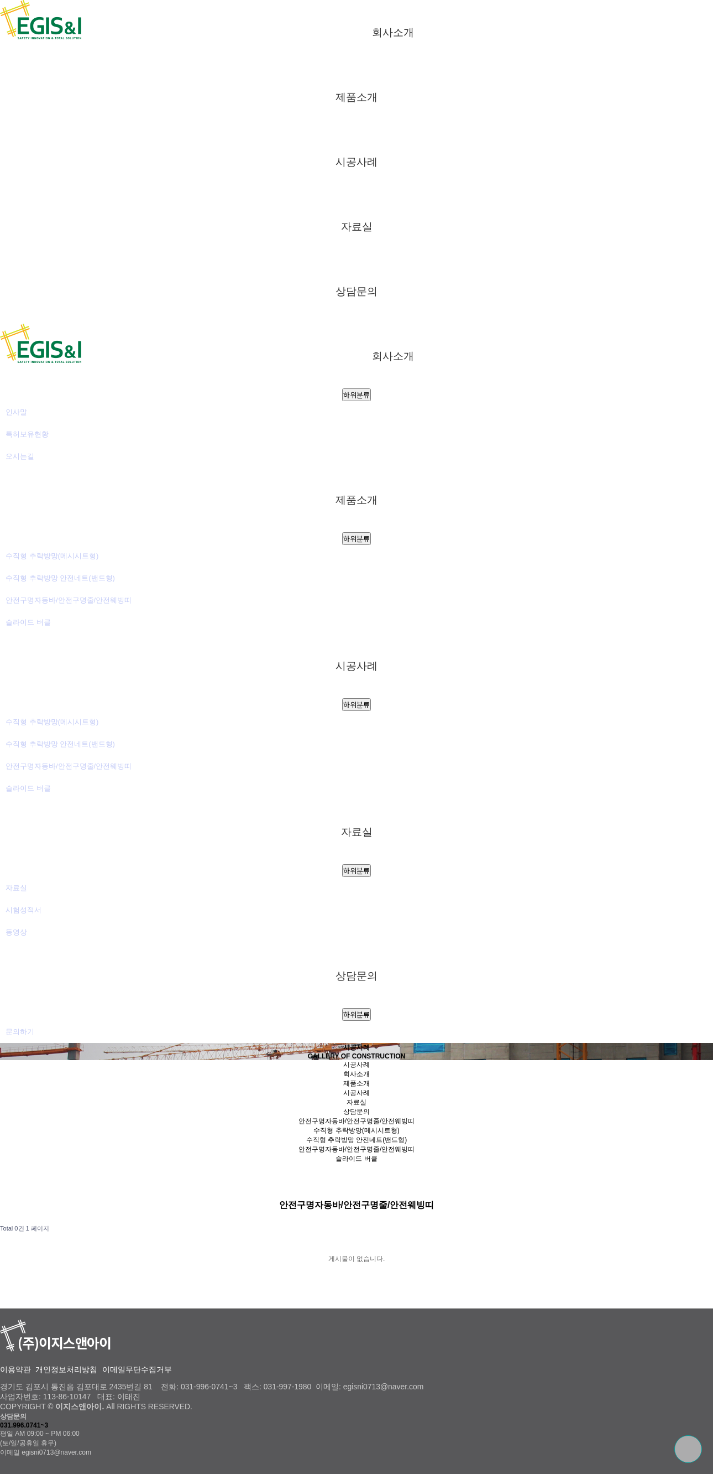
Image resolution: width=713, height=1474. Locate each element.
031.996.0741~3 (24, 1425)
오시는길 (20, 456)
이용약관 (15, 1370)
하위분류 (356, 395)
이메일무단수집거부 (137, 1370)
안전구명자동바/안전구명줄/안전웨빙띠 (69, 600)
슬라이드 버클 (28, 622)
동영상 (16, 932)
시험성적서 (23, 910)
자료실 (357, 226)
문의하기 (20, 1031)
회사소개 (393, 32)
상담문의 (356, 291)
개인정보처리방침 (66, 1370)
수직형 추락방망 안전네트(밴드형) (60, 578)
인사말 (16, 412)
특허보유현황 (27, 434)
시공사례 (356, 161)
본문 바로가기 (0, 0)
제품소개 (356, 97)
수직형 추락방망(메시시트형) (52, 556)
